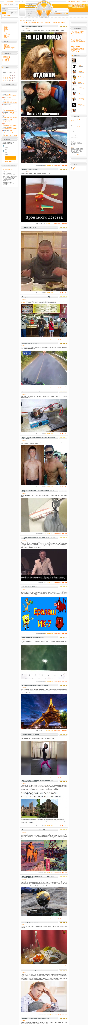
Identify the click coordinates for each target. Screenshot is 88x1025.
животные (73, 43)
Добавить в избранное (81, 1)
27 (7, 80)
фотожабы (73, 50)
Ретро (83, 38)
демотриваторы (82, 41)
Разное (6, 31)
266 (83, 77)
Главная (6, 25)
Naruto (79, 65)
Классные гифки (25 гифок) (29, 227)
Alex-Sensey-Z (12, 112)
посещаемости (48, 22)
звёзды (77, 43)
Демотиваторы (79, 33)
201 (83, 99)
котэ (81, 47)
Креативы (6, 36)
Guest (10, 94)
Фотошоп (76, 39)
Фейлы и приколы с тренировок (30, 734)
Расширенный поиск (58, 13)
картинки (75, 46)
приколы (77, 48)
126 (83, 110)
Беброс (10, 134)
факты (82, 49)
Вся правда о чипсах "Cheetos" (10, 135)
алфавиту (63, 22)
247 (83, 83)
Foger (79, 93)
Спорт (5, 37)
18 (3, 78)
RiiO (10, 97)
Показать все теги (75, 51)
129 (83, 105)
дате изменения (32, 22)
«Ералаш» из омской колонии (29, 586)
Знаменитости (7, 30)
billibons (80, 104)
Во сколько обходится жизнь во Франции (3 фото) (35, 685)
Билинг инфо (76, 169)
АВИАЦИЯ (80, 32)
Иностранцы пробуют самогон (30, 922)
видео (73, 41)
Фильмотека (7, 46)
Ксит (74, 167)
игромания (81, 43)
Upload (5, 44)
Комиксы (73, 36)
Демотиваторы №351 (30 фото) (30, 169)
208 (83, 94)
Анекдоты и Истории (9, 33)
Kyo (10, 115)
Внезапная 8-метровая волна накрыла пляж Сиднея (35, 1018)
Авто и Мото (7, 34)
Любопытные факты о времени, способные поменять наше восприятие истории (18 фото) (37, 781)
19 (5, 78)
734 (83, 66)
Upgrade (75, 32)
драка (80, 42)
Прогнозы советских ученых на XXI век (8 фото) (34, 829)
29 (10, 80)
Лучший (10, 119)
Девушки (73, 33)
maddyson (82, 31)
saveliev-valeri (81, 98)
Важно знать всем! (8, 48)
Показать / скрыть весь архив (8, 63)
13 (7, 77)
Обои (5, 35)
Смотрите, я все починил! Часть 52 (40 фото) (34, 392)
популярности (40, 22)
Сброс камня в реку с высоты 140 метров (33, 637)
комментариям (56, 22)
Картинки (6, 27)
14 (9, 77)
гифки (77, 41)
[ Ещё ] (78, 154)
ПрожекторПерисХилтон (76, 38)
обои (84, 47)
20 (7, 78)
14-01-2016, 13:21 (49, 339)
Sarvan (79, 59)
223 (83, 88)
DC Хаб (6, 49)
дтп (82, 42)
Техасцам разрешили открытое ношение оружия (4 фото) (37, 297)
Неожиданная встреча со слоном (30, 343)
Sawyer (10, 130)
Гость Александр (13, 109)
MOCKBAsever (81, 87)
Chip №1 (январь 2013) (8, 110)
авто (80, 40)
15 (10, 77)
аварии (77, 40)
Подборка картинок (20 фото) (10, 95)
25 (3, 80)
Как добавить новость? (9, 47)
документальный (74, 42)
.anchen (79, 82)
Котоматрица (78, 36)
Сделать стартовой (71, 1)
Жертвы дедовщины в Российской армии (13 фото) (8, 106)
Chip (72, 31)
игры (6, 45)
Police (72, 32)
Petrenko (11, 123)
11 (3, 77)
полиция (73, 48)
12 (5, 77)
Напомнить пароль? (6, 15)
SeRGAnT (11, 101)
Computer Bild (76, 31)
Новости (6, 26)
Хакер (80, 39)
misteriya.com (10, 1)
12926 (84, 61)
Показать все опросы (9, 161)
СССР (72, 39)
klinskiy (10, 127)
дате (25, 22)
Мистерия (22, 20)
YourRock (80, 71)
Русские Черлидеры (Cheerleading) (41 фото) (7, 121)
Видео (5, 28)
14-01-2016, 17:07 (49, 165)
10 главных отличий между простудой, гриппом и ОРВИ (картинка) (39, 970)
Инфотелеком (76, 168)
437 (83, 72)
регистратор (77, 49)
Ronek (79, 76)
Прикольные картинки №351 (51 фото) (32, 26)
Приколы (6, 29)
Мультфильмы (74, 37)
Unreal (79, 109)
